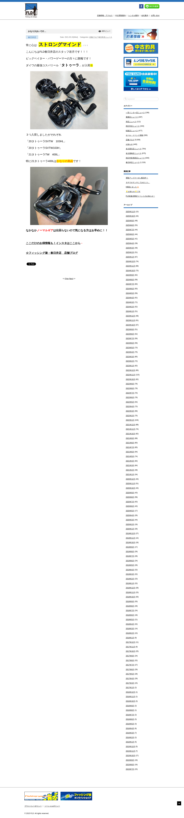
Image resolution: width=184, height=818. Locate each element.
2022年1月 (130, 420)
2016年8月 (130, 710)
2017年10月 (130, 651)
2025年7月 (130, 230)
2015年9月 (130, 760)
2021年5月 (130, 456)
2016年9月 (130, 706)
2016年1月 (130, 742)
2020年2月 (130, 524)
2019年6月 (130, 561)
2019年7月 (130, 556)
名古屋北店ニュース (133, 149)
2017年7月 (130, 665)
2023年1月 (130, 366)
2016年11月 (130, 697)
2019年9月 (130, 547)
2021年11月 (130, 429)
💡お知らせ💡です (133, 192)
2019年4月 (130, 570)
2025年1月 (130, 257)
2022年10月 (130, 379)
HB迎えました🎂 (132, 187)
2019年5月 (130, 565)
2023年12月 (130, 316)
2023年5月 (130, 348)
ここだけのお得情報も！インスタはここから (53, 243)
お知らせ (129, 144)
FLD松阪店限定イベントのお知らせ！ (140, 196)
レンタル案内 (133, 15)
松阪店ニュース (132, 131)
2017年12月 (130, 642)
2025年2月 (130, 252)
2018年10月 (130, 597)
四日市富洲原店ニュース (135, 158)
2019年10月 (130, 543)
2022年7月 (130, 393)
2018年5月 (130, 620)
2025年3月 (130, 248)
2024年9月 (130, 275)
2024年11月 (130, 266)
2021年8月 (130, 443)
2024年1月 (130, 311)
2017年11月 (130, 647)
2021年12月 (130, 425)
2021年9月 (130, 438)
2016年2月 (130, 738)
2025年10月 (130, 216)
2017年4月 (130, 679)
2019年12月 (130, 533)
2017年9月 (130, 656)
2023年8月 (130, 334)
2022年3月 (130, 411)
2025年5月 (130, 239)
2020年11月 (130, 484)
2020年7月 (130, 502)
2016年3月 (130, 733)
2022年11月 (130, 375)
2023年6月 (130, 343)
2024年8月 (130, 280)
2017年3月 (130, 683)
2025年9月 (130, 221)
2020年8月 (130, 497)
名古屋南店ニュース (133, 153)
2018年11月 (130, 592)
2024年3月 (130, 302)
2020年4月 (130, 515)
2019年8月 (130, 552)
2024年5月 (130, 293)
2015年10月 (130, 756)
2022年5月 (130, 402)
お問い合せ (155, 15)
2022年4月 (130, 406)
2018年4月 (130, 624)
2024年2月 (130, 307)
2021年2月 (130, 470)
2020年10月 (130, 488)
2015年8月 (130, 765)
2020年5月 (130, 511)
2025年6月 (130, 234)
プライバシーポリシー (33, 806)
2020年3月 (130, 520)
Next (71, 279)
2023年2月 (130, 361)
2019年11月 (130, 538)
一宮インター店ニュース (135, 113)
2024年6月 (130, 289)
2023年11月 (130, 320)
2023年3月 (130, 357)
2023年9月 (130, 329)
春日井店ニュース (105, 37)
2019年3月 (130, 574)
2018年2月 (130, 633)
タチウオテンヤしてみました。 (138, 183)
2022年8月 (130, 388)
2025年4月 (130, 243)
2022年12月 (130, 370)
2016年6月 (130, 719)
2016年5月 (130, 724)
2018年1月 (130, 638)
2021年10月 (130, 434)
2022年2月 (130, 416)
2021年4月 (130, 461)
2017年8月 (130, 660)
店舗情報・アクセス (105, 15)
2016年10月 (130, 701)
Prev (67, 279)
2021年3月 (130, 465)
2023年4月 (130, 352)
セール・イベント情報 (134, 135)
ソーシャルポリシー (52, 806)
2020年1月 (130, 529)
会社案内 (144, 15)
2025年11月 (130, 212)
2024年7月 (130, 284)
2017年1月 (130, 688)
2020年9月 (130, 493)
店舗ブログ (93, 37)
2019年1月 (130, 583)
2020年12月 (130, 479)
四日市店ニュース (133, 126)
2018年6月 (130, 615)
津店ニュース (131, 122)
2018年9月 (130, 601)
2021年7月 (130, 447)
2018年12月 (130, 588)
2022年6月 (130, 397)
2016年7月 (130, 715)
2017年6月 (130, 669)
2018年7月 (130, 611)
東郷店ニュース (132, 117)
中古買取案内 (120, 15)
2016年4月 (130, 728)
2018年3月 (130, 629)
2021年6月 (130, 452)
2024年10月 (130, 271)
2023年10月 (130, 325)
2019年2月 (130, 579)
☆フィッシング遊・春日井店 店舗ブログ (52, 252)
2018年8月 (130, 606)
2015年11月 (130, 751)
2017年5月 (130, 674)
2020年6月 (130, 506)
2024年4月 (130, 298)
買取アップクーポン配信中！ (137, 178)
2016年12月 (130, 692)
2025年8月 (130, 225)
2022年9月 (130, 384)
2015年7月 (130, 769)
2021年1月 (130, 474)
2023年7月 (130, 338)
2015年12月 (130, 747)
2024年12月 (130, 261)
